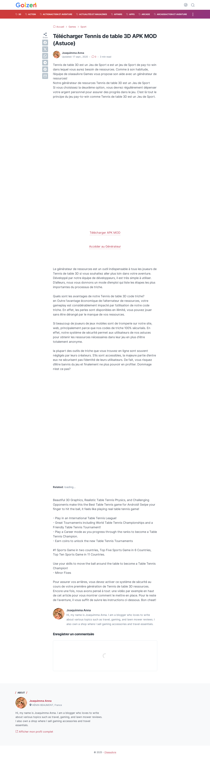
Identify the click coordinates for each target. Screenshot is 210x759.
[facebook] (45, 42)
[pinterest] (45, 69)
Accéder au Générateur (105, 246)
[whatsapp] (45, 56)
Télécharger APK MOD (105, 232)
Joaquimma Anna (40, 700)
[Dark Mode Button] (186, 5)
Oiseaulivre (110, 752)
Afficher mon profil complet (34, 731)
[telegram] (45, 63)
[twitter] (45, 49)
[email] (45, 76)
